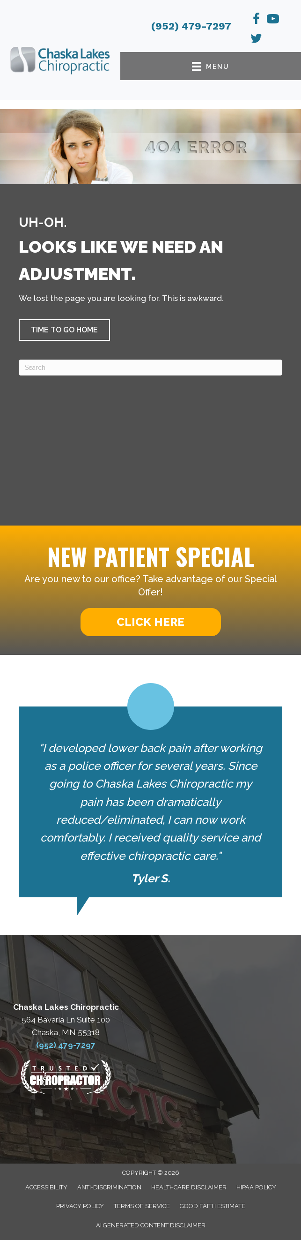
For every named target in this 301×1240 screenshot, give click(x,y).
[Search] (150, 368)
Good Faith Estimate (212, 1206)
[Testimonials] (150, 790)
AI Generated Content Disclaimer (151, 1225)
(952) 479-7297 (191, 26)
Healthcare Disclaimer (189, 1187)
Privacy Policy (80, 1206)
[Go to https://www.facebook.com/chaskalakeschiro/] (256, 20)
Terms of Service (142, 1206)
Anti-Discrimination (109, 1187)
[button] (64, 330)
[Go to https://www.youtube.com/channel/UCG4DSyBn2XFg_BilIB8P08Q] (273, 20)
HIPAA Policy (256, 1187)
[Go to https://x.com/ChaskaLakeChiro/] (256, 39)
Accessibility (46, 1187)
